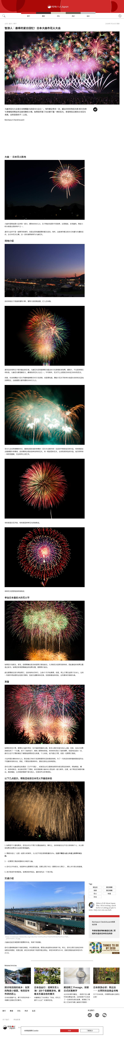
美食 (43, 16)
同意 (69, 1031)
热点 (73, 16)
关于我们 (5, 1019)
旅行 (28, 16)
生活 (88, 16)
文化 (58, 16)
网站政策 (17, 1019)
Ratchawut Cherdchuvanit (14, 120)
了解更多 (90, 1031)
